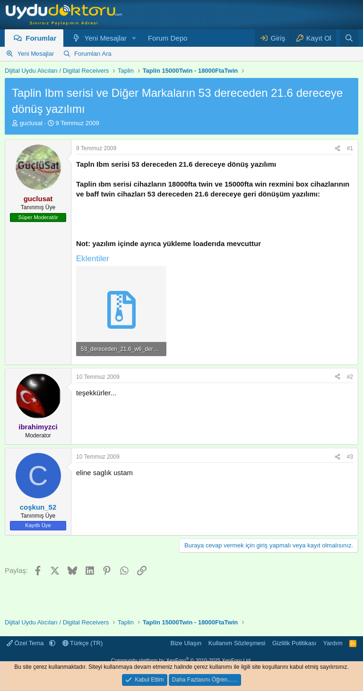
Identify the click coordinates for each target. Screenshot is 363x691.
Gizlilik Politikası (294, 643)
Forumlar (41, 38)
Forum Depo (167, 38)
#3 (350, 456)
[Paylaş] (337, 148)
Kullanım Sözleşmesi (237, 643)
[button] (134, 38)
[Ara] (349, 38)
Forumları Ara (93, 53)
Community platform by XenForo (181, 660)
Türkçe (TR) (82, 643)
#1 (350, 148)
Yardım (333, 643)
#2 (350, 377)
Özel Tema (26, 643)
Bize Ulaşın (186, 643)
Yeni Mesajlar (106, 38)
